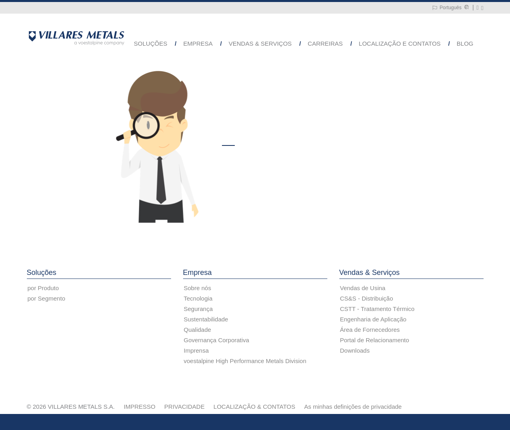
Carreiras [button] (325, 43)
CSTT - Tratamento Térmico (377, 308)
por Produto (43, 288)
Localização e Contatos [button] (400, 43)
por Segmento (46, 298)
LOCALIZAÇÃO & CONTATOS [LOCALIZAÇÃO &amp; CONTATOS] (254, 406)
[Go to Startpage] (76, 38)
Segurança (198, 308)
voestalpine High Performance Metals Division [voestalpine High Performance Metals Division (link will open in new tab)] (245, 360)
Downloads (355, 350)
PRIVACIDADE (184, 406)
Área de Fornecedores (370, 329)
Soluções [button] (150, 43)
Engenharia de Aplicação (373, 319)
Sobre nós (197, 288)
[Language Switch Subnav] (447, 8)
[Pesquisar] (482, 8)
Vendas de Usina (362, 288)
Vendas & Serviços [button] (260, 43)
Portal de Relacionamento (374, 340)
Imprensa (196, 350)
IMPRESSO (139, 406)
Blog (465, 43)
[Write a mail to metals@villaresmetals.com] (477, 8)
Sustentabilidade (206, 319)
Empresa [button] (197, 43)
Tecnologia (198, 298)
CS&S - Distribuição (366, 298)
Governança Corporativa (216, 340)
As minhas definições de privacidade (352, 406)
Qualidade (197, 329)
